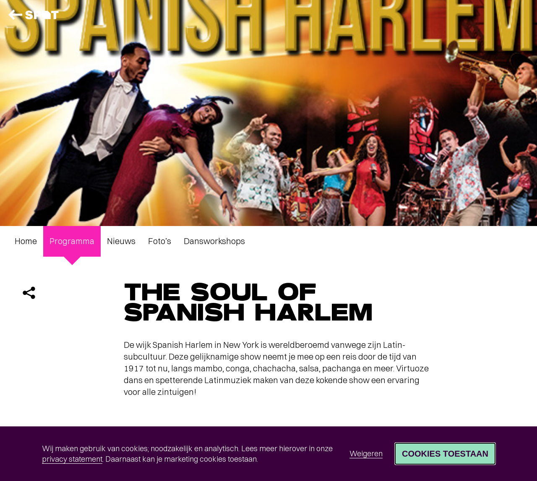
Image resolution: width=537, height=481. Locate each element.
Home (26, 241)
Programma (72, 241)
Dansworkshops (214, 241)
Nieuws (121, 241)
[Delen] (29, 293)
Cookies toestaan (445, 453)
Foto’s (159, 241)
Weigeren (366, 453)
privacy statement (72, 459)
